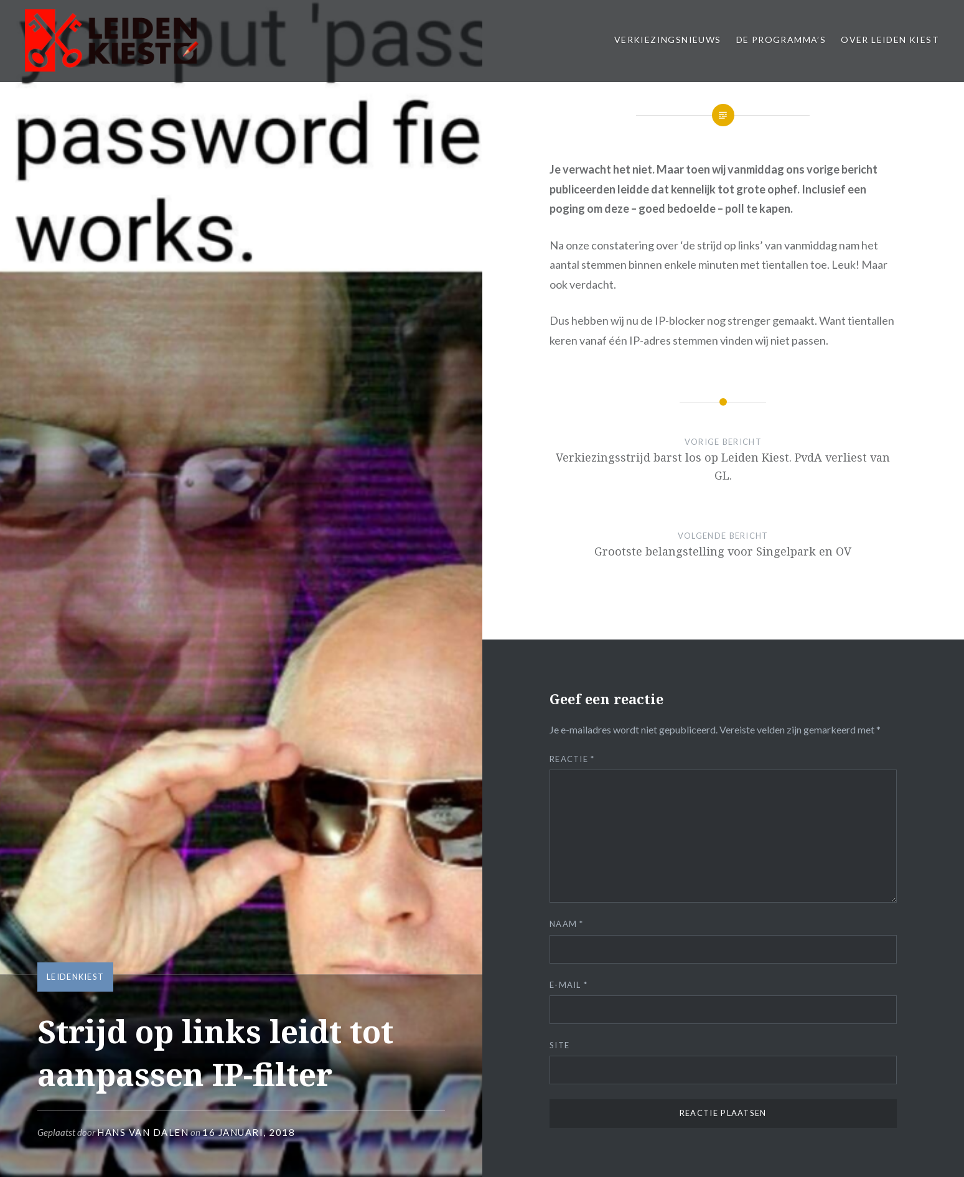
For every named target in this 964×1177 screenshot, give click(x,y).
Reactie (572, 759)
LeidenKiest (75, 977)
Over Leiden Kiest (890, 39)
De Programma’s (781, 39)
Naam (567, 924)
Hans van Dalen (143, 1132)
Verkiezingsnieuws (667, 39)
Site (559, 1045)
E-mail (568, 985)
